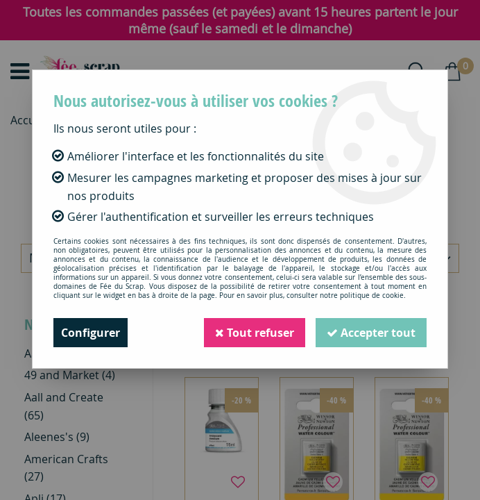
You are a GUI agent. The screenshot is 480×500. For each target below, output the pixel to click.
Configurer (90, 332)
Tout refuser (254, 332)
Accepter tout (371, 332)
